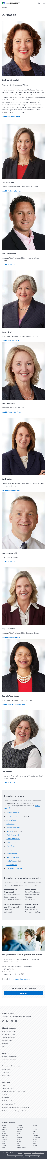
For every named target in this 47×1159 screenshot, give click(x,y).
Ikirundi (35, 1139)
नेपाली (34, 1131)
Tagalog (19, 1125)
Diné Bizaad (36, 1137)
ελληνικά (35, 1135)
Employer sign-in (7, 1069)
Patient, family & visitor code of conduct (15, 1091)
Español (4, 1125)
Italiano (35, 1129)
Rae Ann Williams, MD (14, 868)
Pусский (4, 1133)
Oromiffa (19, 1129)
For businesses (6, 1063)
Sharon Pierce (11, 854)
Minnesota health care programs (12, 1066)
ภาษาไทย (35, 1133)
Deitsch (4, 1141)
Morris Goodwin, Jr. (13, 816)
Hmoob (4, 1127)
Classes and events (8, 1088)
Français (4, 1145)
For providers (6, 1075)
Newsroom (5, 1097)
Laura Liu (9, 831)
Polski (19, 1139)
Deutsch (19, 1137)
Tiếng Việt (4, 1129)
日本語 (19, 1141)
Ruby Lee (9, 850)
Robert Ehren (11, 842)
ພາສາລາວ (4, 1139)
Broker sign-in (6, 1072)
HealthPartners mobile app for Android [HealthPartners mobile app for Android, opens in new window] (15, 1107)
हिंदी (18, 1143)
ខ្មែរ (18, 1135)
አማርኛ (19, 1131)
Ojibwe (35, 1145)
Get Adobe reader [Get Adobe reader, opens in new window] (9, 1104)
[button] (39, 3)
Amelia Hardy (11, 820)
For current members (9, 1060)
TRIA (3, 1047)
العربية (3, 1143)
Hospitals (5, 1043)
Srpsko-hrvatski (21, 1147)
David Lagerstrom (13, 828)
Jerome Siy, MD (12, 857)
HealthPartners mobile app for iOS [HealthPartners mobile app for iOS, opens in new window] (14, 1111)
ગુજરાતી (35, 1125)
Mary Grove (10, 846)
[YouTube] (16, 1022)
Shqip (18, 1145)
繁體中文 (4, 1131)
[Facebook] (7, 1022)
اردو (34, 1127)
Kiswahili (35, 1141)
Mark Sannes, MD (13, 835)
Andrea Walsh (11, 865)
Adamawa (4, 1137)
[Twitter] (3, 1022)
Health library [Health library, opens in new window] (7, 1101)
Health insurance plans (9, 1056)
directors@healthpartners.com (20, 979)
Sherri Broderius (12, 813)
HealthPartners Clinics (9, 1031)
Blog (3, 1085)
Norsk (34, 1143)
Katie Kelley (10, 824)
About (4, 7)
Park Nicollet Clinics (8, 1034)
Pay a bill (4, 1094)
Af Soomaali (5, 1135)
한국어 (3, 1147)
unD (18, 1133)
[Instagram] (11, 1022)
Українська (20, 1127)
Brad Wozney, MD (13, 839)
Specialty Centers (7, 1040)
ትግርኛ (34, 1147)
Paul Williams (11, 861)
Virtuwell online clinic (9, 1037)
